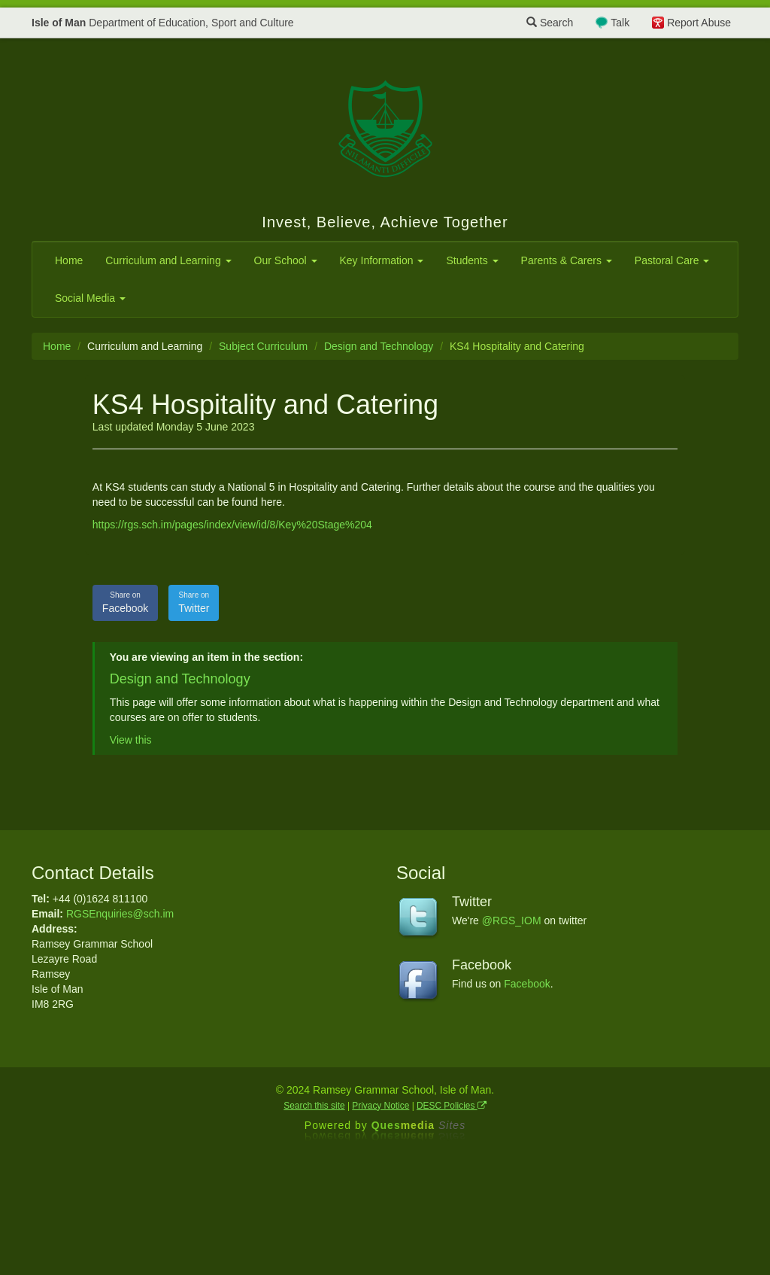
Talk (620, 23)
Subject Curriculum (263, 346)
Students (472, 260)
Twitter (193, 602)
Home (69, 260)
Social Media (90, 298)
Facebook (125, 602)
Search (549, 23)
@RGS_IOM (511, 920)
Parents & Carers (566, 260)
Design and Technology (378, 346)
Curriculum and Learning (168, 260)
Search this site (313, 1105)
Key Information (382, 260)
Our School (285, 260)
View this (131, 740)
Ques (418, 1125)
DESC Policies (452, 1105)
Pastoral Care (672, 260)
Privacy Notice (380, 1105)
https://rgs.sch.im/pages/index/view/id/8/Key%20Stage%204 (232, 525)
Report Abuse (699, 23)
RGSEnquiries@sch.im (120, 914)
